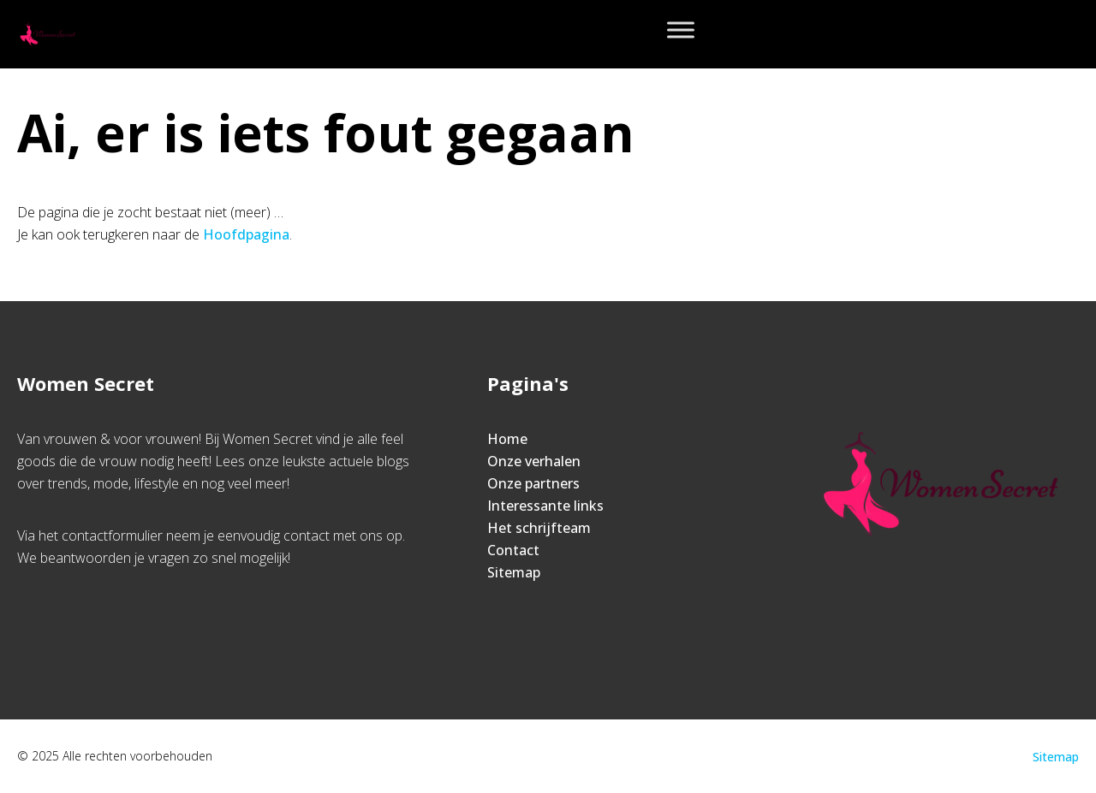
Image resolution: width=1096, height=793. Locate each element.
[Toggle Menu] (680, 29)
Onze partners (533, 483)
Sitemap (513, 572)
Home (507, 438)
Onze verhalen (534, 461)
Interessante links (545, 505)
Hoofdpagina (246, 234)
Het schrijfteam (539, 527)
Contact (513, 550)
